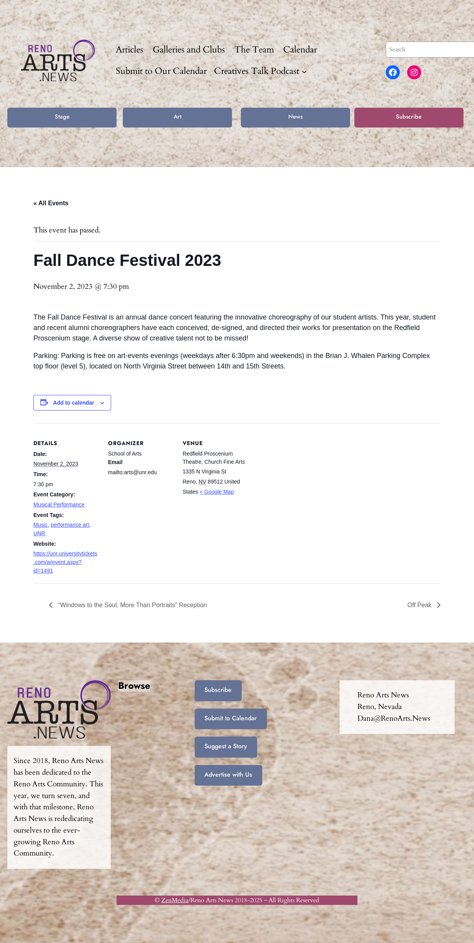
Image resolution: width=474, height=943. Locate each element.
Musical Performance (59, 504)
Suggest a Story (225, 746)
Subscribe (409, 116)
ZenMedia (174, 900)
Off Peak (420, 605)
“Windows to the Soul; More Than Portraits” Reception (131, 605)
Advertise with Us (228, 774)
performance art (70, 525)
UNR (39, 533)
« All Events (50, 203)
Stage (62, 116)
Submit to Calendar (230, 718)
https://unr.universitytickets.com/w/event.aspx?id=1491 (65, 561)
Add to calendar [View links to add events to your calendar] (73, 403)
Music (40, 525)
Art (177, 116)
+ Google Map (217, 492)
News (295, 116)
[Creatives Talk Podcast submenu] (304, 71)
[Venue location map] (298, 476)
